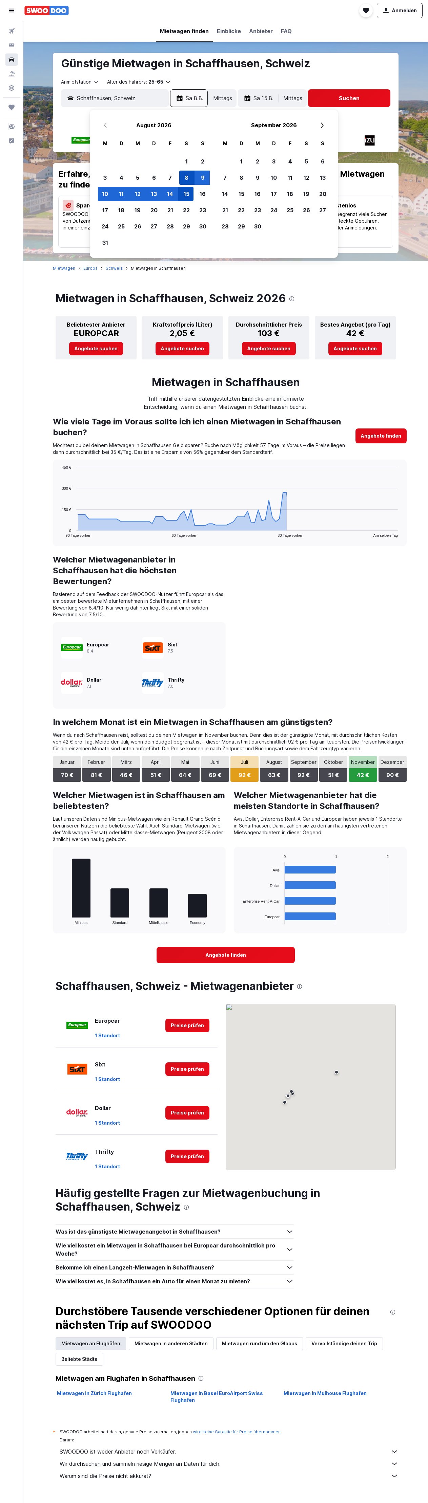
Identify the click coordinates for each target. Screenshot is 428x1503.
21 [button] (170, 210)
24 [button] (105, 226)
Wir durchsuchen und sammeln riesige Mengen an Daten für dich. (229, 1464)
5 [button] (137, 177)
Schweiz (114, 268)
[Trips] (11, 107)
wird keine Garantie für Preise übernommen (237, 1431)
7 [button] (170, 177)
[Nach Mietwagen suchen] (11, 59)
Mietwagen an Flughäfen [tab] (90, 1343)
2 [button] (202, 161)
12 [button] (138, 194)
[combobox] (80, 82)
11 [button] (121, 194)
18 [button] (121, 210)
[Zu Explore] (11, 88)
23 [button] (202, 210)
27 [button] (153, 226)
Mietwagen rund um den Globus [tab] (259, 1343)
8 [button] (186, 177)
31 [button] (105, 242)
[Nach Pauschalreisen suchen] (11, 74)
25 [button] (121, 226)
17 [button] (105, 210)
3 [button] (105, 177)
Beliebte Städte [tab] (79, 1359)
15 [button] (186, 194)
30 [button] (202, 226)
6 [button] (154, 177)
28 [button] (170, 226)
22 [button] (186, 210)
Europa (90, 268)
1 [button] (186, 161)
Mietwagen (64, 268)
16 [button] (203, 194)
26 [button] (137, 226)
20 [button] (154, 210)
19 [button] (138, 210)
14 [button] (170, 194)
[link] (96, 348)
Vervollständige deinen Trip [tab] (344, 1343)
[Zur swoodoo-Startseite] (46, 10)
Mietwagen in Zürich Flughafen (94, 1393)
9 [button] (203, 177)
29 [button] (186, 226)
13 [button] (154, 194)
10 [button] (105, 194)
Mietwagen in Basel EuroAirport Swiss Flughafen (216, 1396)
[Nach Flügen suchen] (11, 31)
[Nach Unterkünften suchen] (11, 45)
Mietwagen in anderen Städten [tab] (171, 1343)
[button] (11, 10)
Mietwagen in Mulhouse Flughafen (325, 1393)
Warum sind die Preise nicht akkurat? (229, 1476)
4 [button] (121, 177)
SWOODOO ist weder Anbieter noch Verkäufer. (229, 1451)
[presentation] (292, 299)
